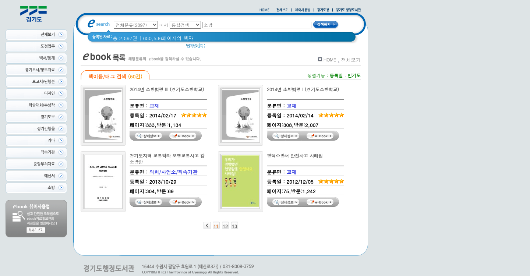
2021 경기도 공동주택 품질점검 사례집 (273, 47)
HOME (330, 59)
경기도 (217, 47)
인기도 (354, 75)
